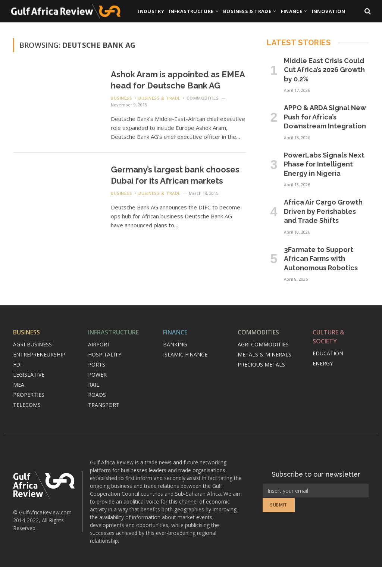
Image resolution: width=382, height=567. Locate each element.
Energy (323, 363)
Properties (28, 394)
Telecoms (27, 404)
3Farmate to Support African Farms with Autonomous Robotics (321, 259)
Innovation (328, 11)
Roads (97, 394)
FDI (17, 364)
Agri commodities (263, 344)
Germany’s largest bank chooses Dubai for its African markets (175, 175)
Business (121, 98)
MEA (18, 384)
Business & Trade (247, 11)
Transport (103, 404)
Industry (151, 11)
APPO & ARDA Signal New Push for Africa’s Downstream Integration (325, 117)
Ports (96, 364)
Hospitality (104, 354)
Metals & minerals (264, 354)
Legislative (28, 374)
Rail (93, 384)
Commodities (203, 98)
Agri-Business (32, 344)
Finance (292, 11)
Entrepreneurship (39, 354)
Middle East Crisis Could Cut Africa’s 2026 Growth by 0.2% (324, 70)
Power (97, 374)
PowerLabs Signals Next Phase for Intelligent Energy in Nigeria (324, 164)
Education (328, 353)
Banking (175, 344)
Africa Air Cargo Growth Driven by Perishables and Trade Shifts (323, 211)
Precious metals (261, 364)
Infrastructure (191, 11)
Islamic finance (185, 354)
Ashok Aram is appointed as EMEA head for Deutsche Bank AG (178, 79)
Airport (99, 344)
